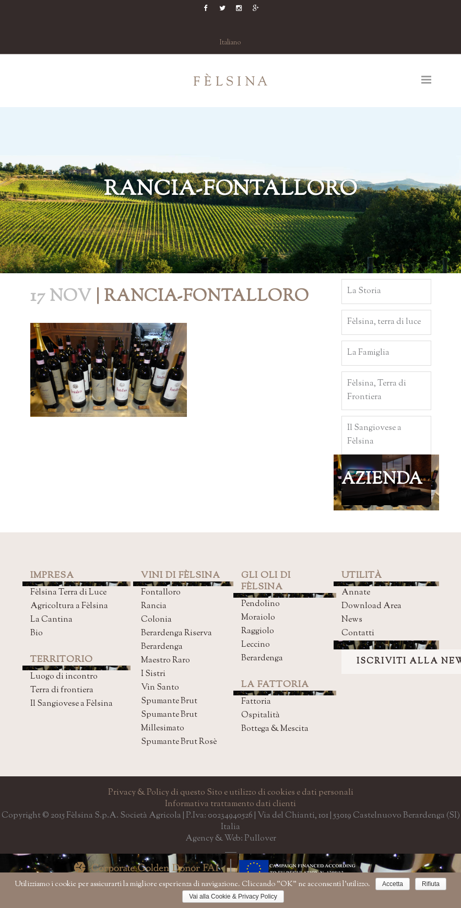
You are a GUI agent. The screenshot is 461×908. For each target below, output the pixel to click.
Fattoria (256, 702)
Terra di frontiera (61, 690)
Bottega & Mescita (275, 729)
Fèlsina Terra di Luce (68, 593)
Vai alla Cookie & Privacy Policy (233, 896)
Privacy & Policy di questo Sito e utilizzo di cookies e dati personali (230, 793)
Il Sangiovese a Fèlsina (71, 704)
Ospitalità (260, 715)
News (351, 620)
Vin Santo (160, 688)
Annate (355, 593)
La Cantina (51, 620)
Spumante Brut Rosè (179, 742)
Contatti (357, 633)
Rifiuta (431, 884)
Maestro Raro (165, 661)
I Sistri (153, 674)
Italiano (230, 43)
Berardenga (162, 647)
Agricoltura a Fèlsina (69, 606)
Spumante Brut (169, 701)
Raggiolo (257, 631)
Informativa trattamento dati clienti (230, 804)
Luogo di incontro (64, 677)
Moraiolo (258, 618)
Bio (36, 633)
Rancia (154, 606)
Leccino (255, 645)
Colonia (156, 620)
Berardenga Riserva (176, 633)
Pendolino (260, 604)
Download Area (371, 606)
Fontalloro (161, 593)
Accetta (392, 884)
